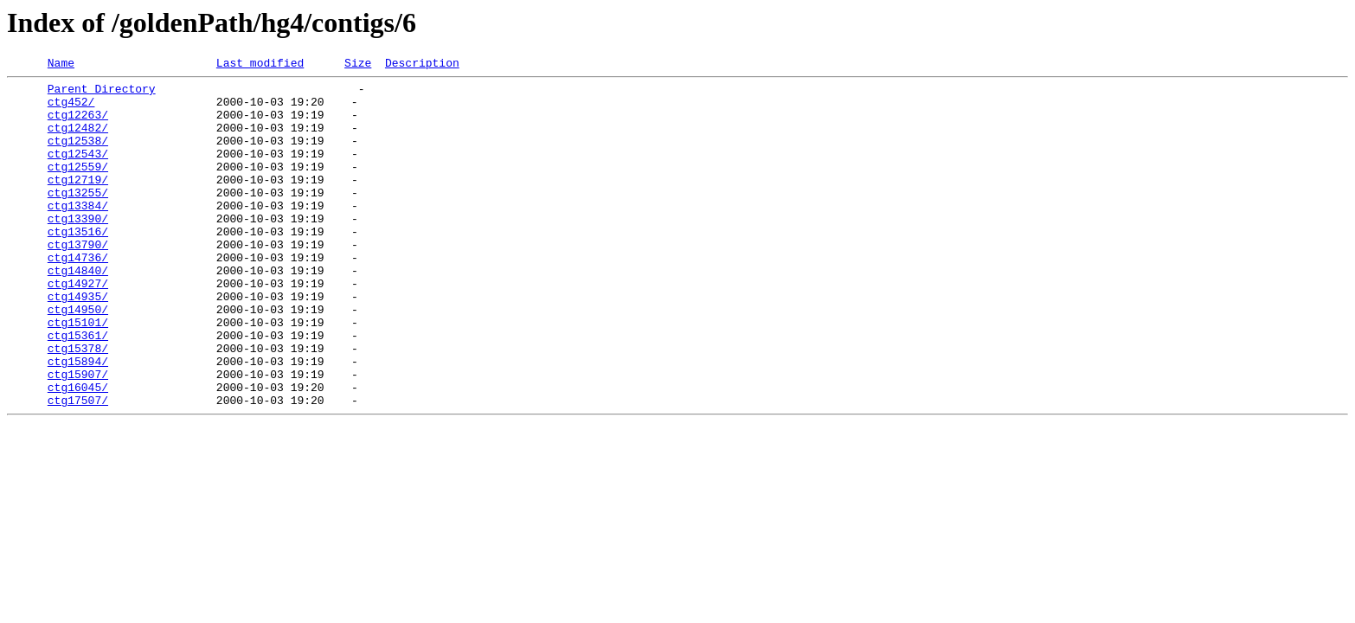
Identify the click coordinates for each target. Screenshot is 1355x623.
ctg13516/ (78, 265)
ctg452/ (71, 109)
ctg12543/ (78, 171)
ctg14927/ (78, 327)
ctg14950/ (78, 358)
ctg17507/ (78, 467)
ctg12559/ (78, 187)
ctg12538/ (78, 156)
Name (61, 65)
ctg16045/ (78, 451)
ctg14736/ (78, 296)
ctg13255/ (78, 218)
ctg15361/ (78, 389)
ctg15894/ (78, 420)
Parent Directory (102, 93)
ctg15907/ (78, 436)
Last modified (260, 65)
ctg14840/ (78, 311)
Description (422, 65)
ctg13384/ (78, 233)
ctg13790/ (78, 280)
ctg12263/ (78, 124)
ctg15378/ (78, 405)
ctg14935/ (78, 342)
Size (357, 65)
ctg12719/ (78, 202)
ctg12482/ (78, 140)
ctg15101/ (78, 374)
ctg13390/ (78, 249)
